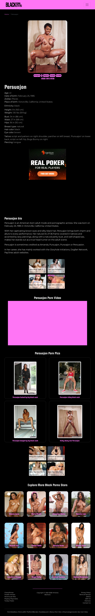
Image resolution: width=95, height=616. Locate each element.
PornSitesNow (12, 612)
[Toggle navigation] (87, 4)
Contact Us (87, 603)
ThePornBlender (32, 612)
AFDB (52, 78)
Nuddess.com (44, 612)
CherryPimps (8, 592)
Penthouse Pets (10, 596)
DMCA (88, 596)
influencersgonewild (69, 612)
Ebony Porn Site (55, 612)
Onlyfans (46, 75)
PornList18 (21, 612)
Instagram (37, 75)
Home (6, 14)
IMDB (43, 78)
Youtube (52, 75)
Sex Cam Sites (83, 612)
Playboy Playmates (11, 599)
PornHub (58, 75)
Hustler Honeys (9, 594)
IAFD (48, 78)
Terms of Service (85, 594)
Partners (88, 601)
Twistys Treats (9, 601)
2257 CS (88, 599)
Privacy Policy (86, 592)
